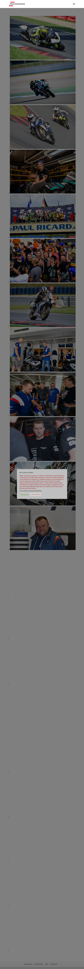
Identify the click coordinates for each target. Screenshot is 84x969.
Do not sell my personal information (30, 490)
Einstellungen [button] (24, 494)
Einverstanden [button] (35, 494)
